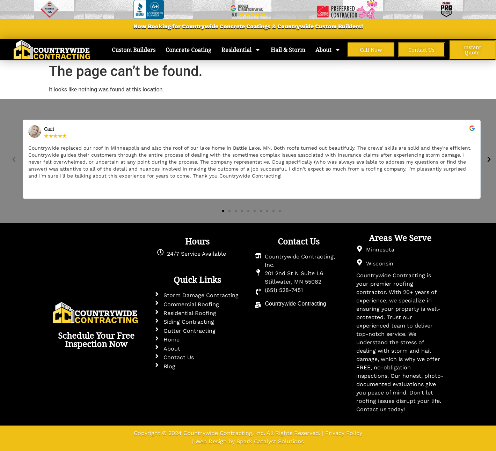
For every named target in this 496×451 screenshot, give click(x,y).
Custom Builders (338, 26)
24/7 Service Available (196, 253)
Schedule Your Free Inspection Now (96, 339)
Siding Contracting (188, 321)
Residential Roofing (189, 313)
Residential (241, 50)
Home (171, 339)
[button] (13, 159)
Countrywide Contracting (295, 304)
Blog (169, 366)
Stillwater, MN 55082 (293, 281)
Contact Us (178, 357)
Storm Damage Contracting (201, 295)
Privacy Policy (343, 433)
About (328, 50)
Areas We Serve (400, 238)
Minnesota (380, 249)
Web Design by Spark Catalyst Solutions (249, 441)
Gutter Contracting (189, 331)
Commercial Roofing (191, 304)
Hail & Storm (288, 50)
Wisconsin (379, 263)
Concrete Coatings (244, 26)
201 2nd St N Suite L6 (294, 273)
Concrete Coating (188, 50)
